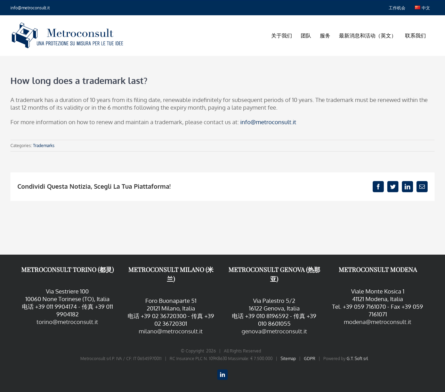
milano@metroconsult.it (171, 331)
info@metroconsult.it (30, 7)
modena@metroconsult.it (377, 321)
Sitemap (288, 358)
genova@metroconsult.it (274, 331)
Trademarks (44, 145)
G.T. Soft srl (357, 358)
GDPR (309, 358)
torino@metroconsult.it (67, 321)
